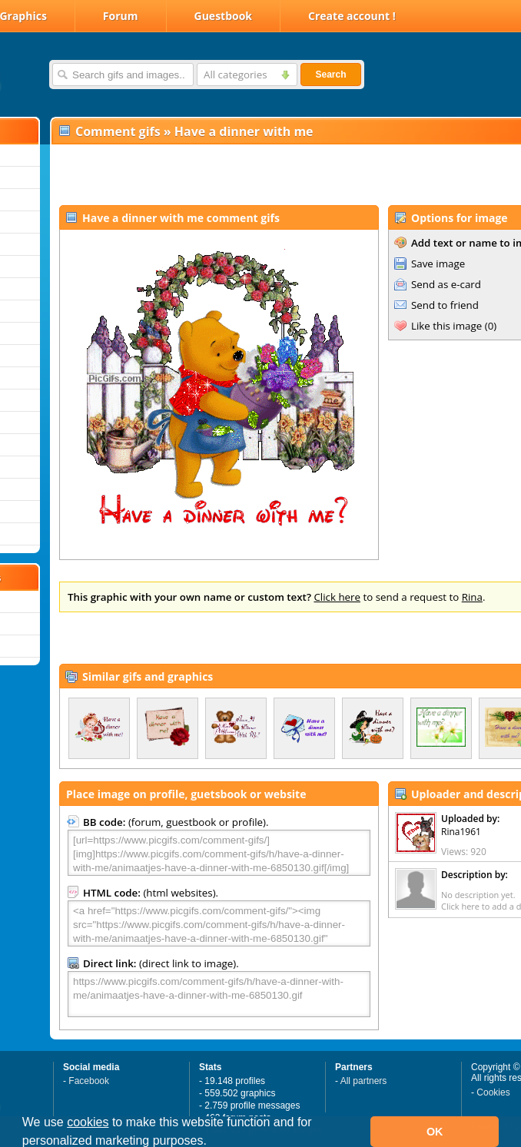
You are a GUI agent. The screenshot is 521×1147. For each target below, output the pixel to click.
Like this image (446, 326)
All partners (363, 1081)
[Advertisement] (231, 173)
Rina (472, 597)
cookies (87, 1122)
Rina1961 (461, 831)
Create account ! (352, 15)
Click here (337, 597)
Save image (438, 263)
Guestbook (223, 15)
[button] (212, 1142)
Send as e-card (446, 284)
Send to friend (445, 305)
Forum (120, 15)
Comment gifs (118, 131)
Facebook (88, 1081)
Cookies (492, 1092)
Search (330, 74)
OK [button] (434, 1131)
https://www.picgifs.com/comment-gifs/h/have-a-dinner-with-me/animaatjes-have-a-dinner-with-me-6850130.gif (219, 994)
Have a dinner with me (244, 131)
